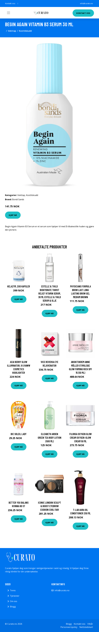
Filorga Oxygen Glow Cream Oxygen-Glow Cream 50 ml (80, 437)
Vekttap (12, 30)
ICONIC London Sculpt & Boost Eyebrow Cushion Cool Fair (49, 506)
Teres (13, 590)
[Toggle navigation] (8, 12)
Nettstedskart (86, 627)
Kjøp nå (13, 215)
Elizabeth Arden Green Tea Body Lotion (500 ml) (49, 437)
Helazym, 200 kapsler (18, 286)
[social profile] (17, 3)
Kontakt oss (83, 13)
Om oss (13, 601)
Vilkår (90, 623)
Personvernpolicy (68, 627)
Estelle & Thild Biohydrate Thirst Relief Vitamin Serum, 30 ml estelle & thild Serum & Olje (49, 293)
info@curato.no (86, 3)
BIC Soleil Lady (18, 434)
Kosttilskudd (25, 30)
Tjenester (14, 595)
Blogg (13, 606)
